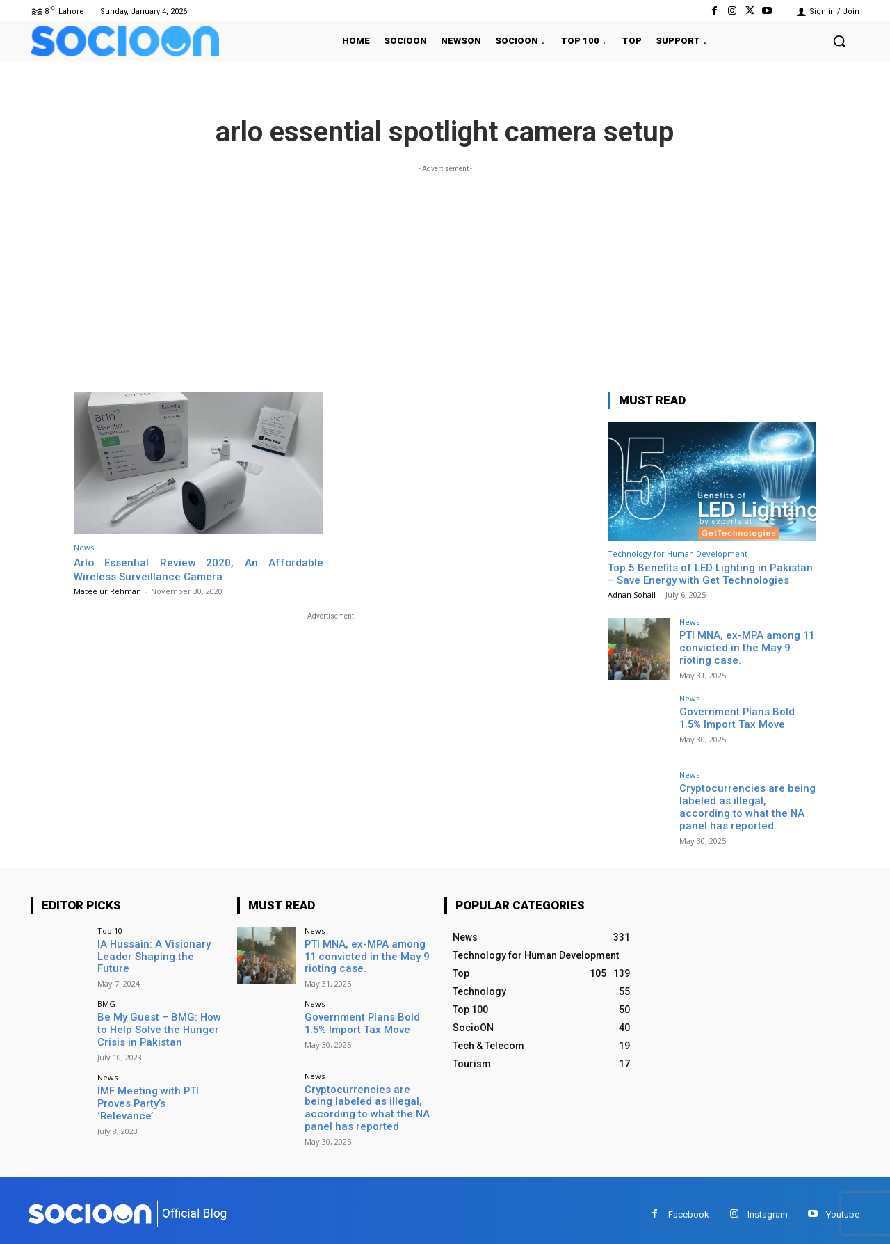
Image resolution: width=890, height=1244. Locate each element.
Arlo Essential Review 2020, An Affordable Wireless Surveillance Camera (198, 569)
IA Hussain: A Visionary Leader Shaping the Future (156, 946)
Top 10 (109, 927)
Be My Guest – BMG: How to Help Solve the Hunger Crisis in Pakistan (159, 1024)
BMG (106, 999)
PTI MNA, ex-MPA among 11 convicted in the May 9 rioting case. (745, 647)
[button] (839, 41)
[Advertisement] (445, 273)
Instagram (767, 1206)
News (84, 547)
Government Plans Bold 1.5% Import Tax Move (745, 717)
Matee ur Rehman (107, 591)
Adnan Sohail (632, 594)
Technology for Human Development (677, 553)
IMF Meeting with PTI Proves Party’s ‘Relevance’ (156, 1090)
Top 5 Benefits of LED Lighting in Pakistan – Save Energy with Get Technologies (710, 574)
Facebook (688, 1206)
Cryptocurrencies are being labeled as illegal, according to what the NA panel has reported (744, 806)
